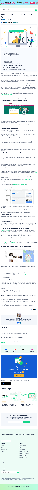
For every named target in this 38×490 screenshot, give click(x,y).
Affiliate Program (22, 448)
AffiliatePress (16, 487)
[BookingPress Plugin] (5, 9)
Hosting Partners (4, 448)
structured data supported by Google (8, 241)
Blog (20, 446)
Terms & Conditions (4, 465)
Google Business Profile (5, 229)
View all (35, 387)
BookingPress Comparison (24, 450)
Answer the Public (23, 183)
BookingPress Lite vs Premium (24, 452)
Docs (2, 446)
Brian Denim (4, 18)
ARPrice (29, 487)
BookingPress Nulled (22, 454)
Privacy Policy (3, 461)
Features (2, 444)
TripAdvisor (5, 275)
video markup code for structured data (12, 218)
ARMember (21, 487)
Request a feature (22, 444)
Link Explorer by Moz (9, 175)
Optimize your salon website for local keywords (11, 50)
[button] (36, 9)
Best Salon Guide (27, 273)
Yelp (22, 273)
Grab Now (32, 2)
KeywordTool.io (16, 183)
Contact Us (3, 450)
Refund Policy (3, 463)
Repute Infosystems (17, 485)
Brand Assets (3, 467)
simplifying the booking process (6, 93)
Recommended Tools (23, 456)
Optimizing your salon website (6, 116)
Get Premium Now (19, 374)
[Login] (35, 6)
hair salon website (28, 178)
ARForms (25, 487)
